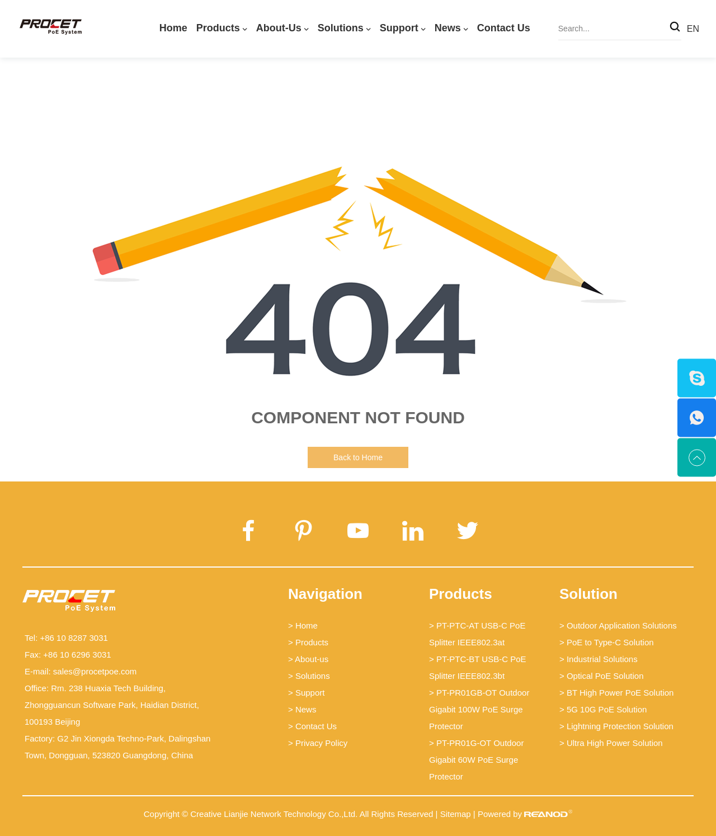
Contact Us (503, 28)
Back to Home (358, 457)
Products (218, 28)
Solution (588, 593)
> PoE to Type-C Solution (606, 642)
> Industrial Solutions (598, 659)
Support (399, 28)
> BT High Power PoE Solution (616, 692)
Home (173, 28)
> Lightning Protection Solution (616, 726)
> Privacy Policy (317, 743)
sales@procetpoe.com (94, 671)
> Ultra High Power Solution (611, 743)
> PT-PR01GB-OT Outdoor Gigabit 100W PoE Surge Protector (479, 709)
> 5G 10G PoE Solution (603, 709)
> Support (306, 692)
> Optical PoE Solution (601, 676)
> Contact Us (312, 726)
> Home (303, 625)
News (448, 28)
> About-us (308, 659)
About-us (279, 28)
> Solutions (309, 676)
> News (302, 709)
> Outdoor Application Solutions (618, 625)
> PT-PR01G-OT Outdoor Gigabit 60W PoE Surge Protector (476, 759)
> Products (308, 642)
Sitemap (455, 814)
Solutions (341, 28)
